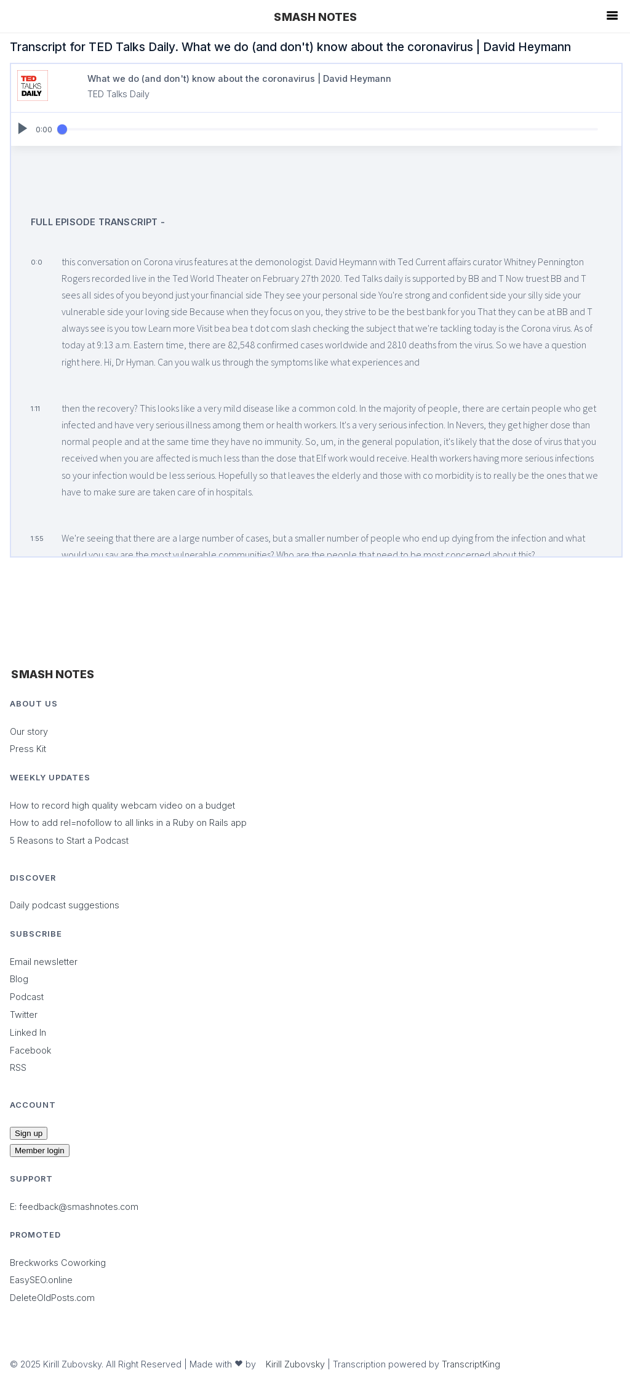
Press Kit (28, 748)
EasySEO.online (41, 1280)
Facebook (30, 1050)
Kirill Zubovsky (295, 1364)
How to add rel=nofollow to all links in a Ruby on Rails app (128, 822)
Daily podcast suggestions (64, 905)
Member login (40, 1150)
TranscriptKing (471, 1364)
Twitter (24, 1014)
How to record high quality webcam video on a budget (122, 805)
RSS (18, 1067)
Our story (29, 731)
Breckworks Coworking (58, 1262)
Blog (19, 979)
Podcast (27, 996)
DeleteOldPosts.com (52, 1297)
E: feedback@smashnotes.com (74, 1206)
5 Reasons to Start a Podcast (69, 840)
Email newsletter (44, 961)
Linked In (28, 1032)
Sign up (28, 1133)
